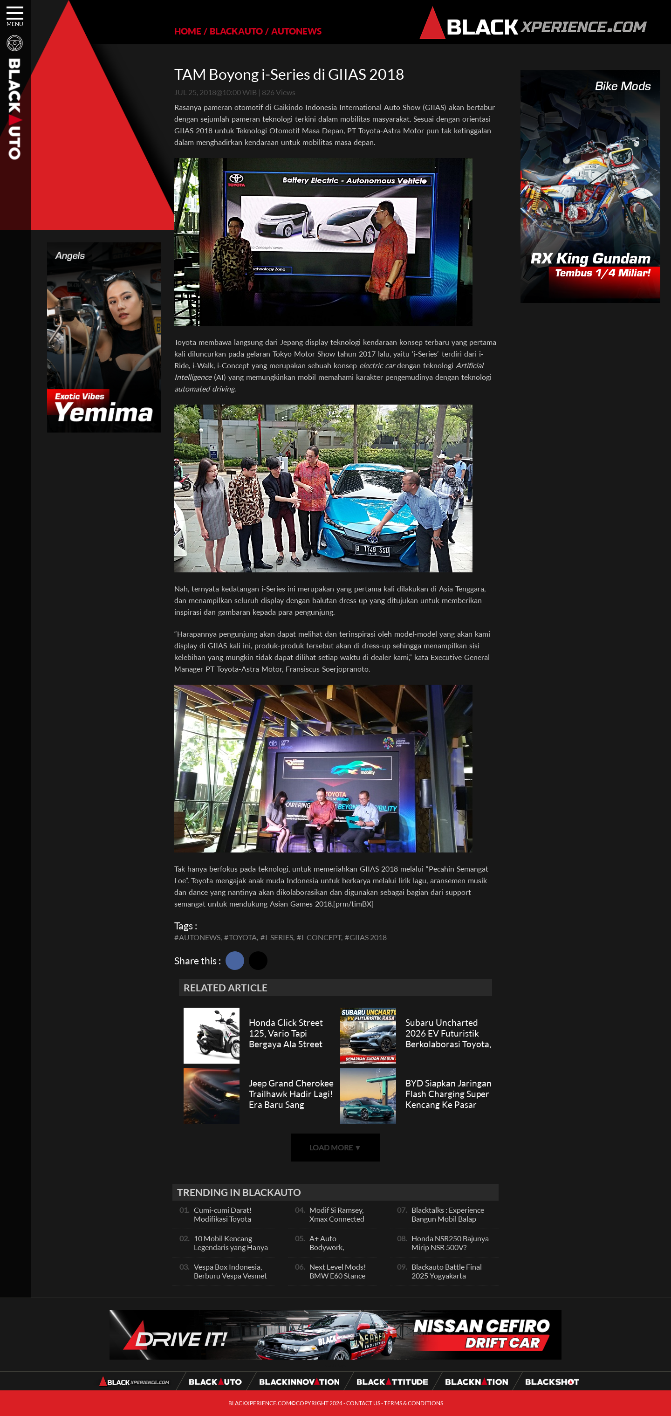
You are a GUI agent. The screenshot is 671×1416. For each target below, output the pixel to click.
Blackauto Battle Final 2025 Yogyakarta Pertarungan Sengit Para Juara (450, 1280)
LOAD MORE (335, 1147)
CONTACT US (363, 1403)
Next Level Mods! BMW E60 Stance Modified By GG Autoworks (337, 1280)
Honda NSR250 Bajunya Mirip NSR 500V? (450, 1242)
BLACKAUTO (236, 31)
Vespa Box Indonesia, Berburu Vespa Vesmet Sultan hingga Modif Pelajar (230, 1280)
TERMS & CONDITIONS (413, 1403)
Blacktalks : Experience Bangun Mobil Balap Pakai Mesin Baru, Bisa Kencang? (447, 1223)
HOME (187, 31)
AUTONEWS (296, 31)
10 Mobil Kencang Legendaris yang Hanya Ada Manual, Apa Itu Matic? (231, 1251)
